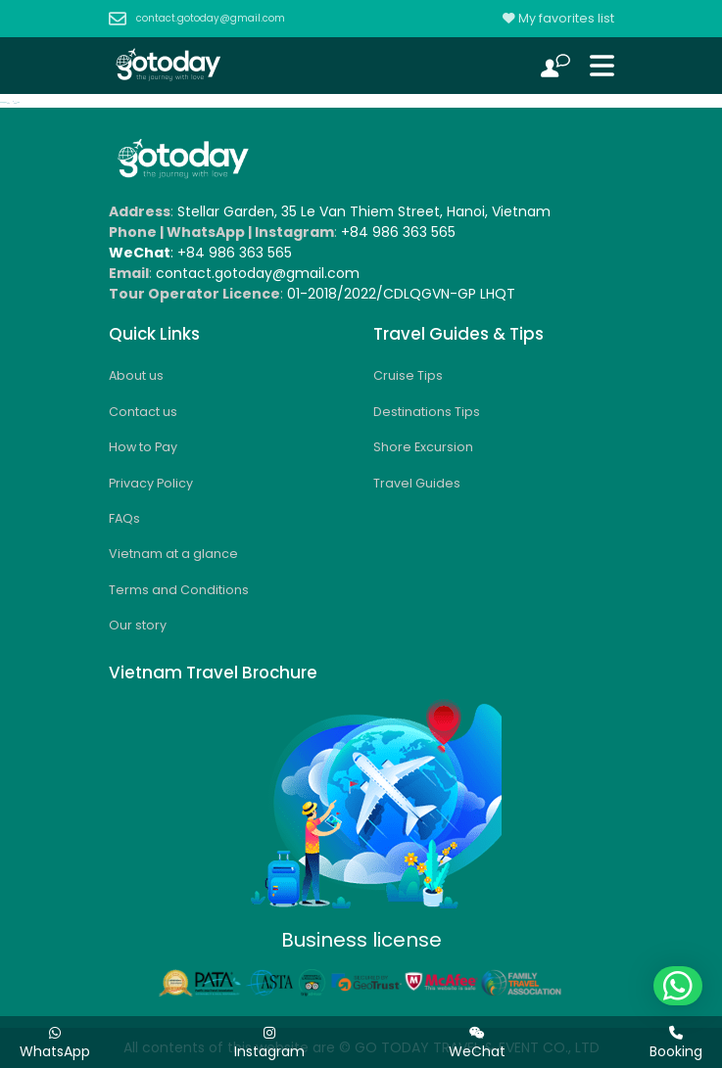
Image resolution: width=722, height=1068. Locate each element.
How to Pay (143, 447)
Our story (138, 625)
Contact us (143, 411)
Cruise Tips (408, 375)
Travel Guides (416, 483)
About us (136, 375)
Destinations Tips (426, 411)
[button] (677, 985)
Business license (361, 940)
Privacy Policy (151, 483)
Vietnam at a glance (173, 553)
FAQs (124, 518)
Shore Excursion (423, 447)
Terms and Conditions (179, 589)
